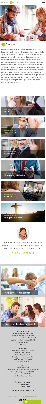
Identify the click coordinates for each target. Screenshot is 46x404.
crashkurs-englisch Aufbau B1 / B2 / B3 (23, 338)
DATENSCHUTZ (29, 390)
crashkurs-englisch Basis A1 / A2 (23, 336)
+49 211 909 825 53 (24, 253)
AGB (22, 390)
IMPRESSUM (15, 390)
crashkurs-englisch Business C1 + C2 (23, 340)
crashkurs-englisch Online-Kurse (23, 334)
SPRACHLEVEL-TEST (23, 387)
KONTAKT (27, 382)
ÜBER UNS (18, 382)
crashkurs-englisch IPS (23, 342)
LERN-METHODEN (23, 384)
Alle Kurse (23, 344)
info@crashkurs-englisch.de (23, 376)
